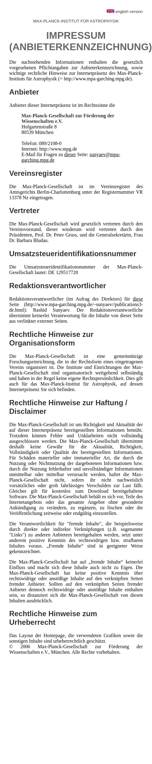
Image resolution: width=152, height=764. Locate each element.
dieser (70, 154)
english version (125, 11)
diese (138, 298)
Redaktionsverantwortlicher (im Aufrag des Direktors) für (71, 298)
